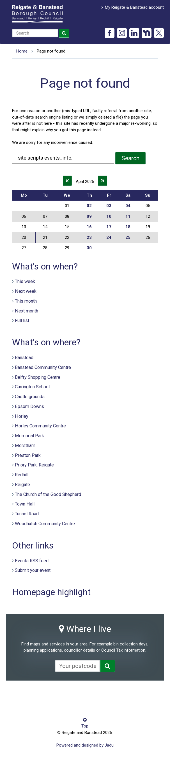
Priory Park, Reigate (34, 465)
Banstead (24, 357)
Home (21, 51)
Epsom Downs (29, 406)
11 (127, 216)
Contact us (49, 692)
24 (108, 237)
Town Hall (25, 504)
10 (108, 216)
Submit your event (32, 570)
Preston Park (28, 455)
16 (89, 226)
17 (108, 226)
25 (127, 237)
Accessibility (23, 692)
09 (89, 216)
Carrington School (32, 386)
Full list (22, 320)
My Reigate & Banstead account (134, 7)
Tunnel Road (27, 513)
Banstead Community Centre (43, 367)
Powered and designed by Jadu (85, 745)
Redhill (21, 474)
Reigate (22, 484)
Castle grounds (30, 396)
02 (89, 205)
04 (127, 205)
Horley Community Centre (40, 426)
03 (108, 205)
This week (25, 281)
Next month (26, 311)
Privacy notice (95, 692)
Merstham (25, 445)
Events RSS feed (32, 560)
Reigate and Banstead (37, 13)
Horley (21, 416)
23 (89, 237)
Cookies (71, 692)
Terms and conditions (32, 700)
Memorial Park (29, 435)
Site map (120, 692)
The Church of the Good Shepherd (48, 494)
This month (26, 301)
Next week (25, 291)
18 (127, 226)
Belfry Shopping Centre (37, 377)
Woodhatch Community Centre (45, 523)
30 (89, 247)
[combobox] (35, 33)
